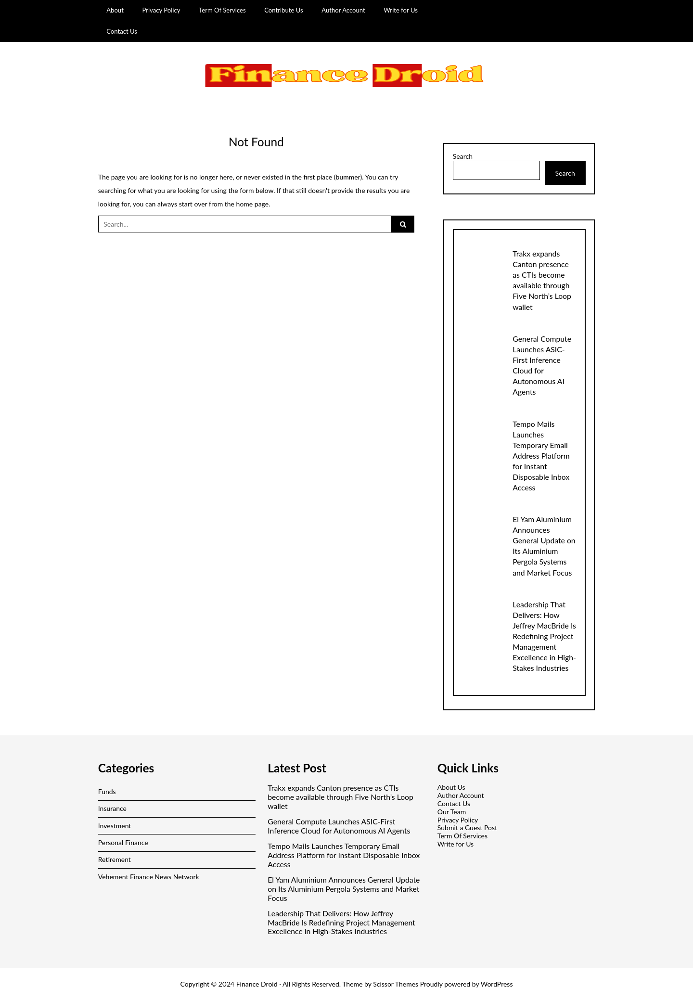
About (115, 10)
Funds (107, 791)
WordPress (497, 984)
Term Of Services (222, 10)
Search (463, 156)
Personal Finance (123, 842)
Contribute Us (283, 10)
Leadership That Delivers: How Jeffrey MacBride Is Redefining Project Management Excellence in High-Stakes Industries (544, 636)
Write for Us (401, 10)
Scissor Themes (395, 984)
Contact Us (121, 31)
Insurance (112, 808)
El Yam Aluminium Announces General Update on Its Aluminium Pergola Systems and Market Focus (344, 888)
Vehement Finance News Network (148, 877)
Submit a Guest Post (467, 827)
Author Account (343, 10)
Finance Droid (257, 984)
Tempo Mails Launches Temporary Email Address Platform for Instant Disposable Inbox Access (541, 455)
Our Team (451, 812)
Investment (114, 825)
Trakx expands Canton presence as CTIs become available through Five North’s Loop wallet (340, 796)
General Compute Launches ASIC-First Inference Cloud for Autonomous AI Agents (339, 826)
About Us (451, 787)
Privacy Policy (161, 10)
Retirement (114, 859)
